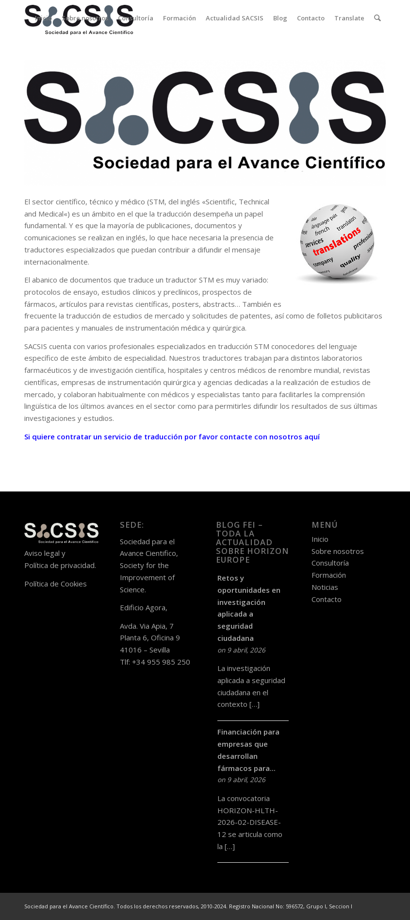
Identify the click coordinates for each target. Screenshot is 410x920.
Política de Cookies (55, 583)
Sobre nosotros (338, 551)
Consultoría (330, 563)
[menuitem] (44, 18)
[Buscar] (378, 18)
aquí (312, 436)
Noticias (325, 587)
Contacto (327, 599)
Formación (329, 575)
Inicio (320, 539)
